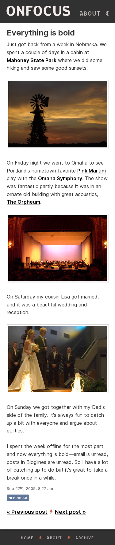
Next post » (70, 512)
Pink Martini (91, 171)
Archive (84, 538)
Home (27, 538)
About (90, 14)
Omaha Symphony (60, 178)
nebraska (18, 498)
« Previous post (27, 512)
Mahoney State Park (31, 60)
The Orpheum (23, 202)
